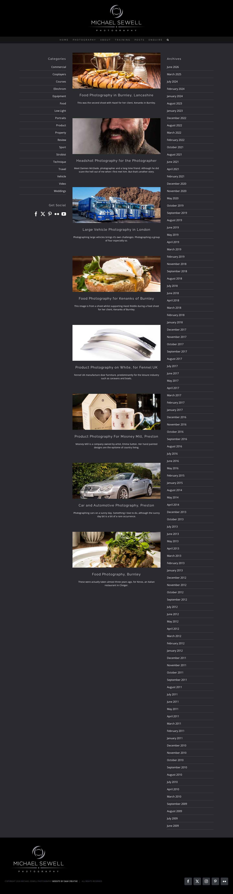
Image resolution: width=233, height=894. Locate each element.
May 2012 (172, 621)
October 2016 (175, 432)
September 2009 (177, 804)
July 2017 (172, 366)
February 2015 (175, 475)
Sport (62, 147)
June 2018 (173, 293)
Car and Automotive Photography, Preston (116, 505)
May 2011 (172, 709)
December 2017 (176, 329)
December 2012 (176, 577)
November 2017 (176, 337)
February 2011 (175, 731)
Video (62, 183)
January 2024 (175, 96)
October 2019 (175, 205)
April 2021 (173, 169)
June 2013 (173, 534)
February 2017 (175, 402)
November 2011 (176, 665)
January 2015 (175, 483)
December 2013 (176, 512)
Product (61, 125)
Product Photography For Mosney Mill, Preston (116, 436)
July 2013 (172, 526)
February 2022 (175, 140)
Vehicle (61, 176)
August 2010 (174, 774)
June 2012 (173, 614)
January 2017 (175, 410)
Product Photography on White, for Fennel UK (116, 367)
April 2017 (173, 388)
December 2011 (176, 658)
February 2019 (175, 256)
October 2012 (175, 592)
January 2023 (175, 111)
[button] (168, 40)
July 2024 (172, 81)
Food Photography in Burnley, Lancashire (117, 95)
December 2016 (176, 417)
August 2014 (174, 490)
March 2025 (174, 74)
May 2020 (172, 198)
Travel (62, 169)
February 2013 (175, 563)
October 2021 (175, 147)
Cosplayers (59, 74)
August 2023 (174, 103)
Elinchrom (60, 89)
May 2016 (172, 468)
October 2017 (175, 344)
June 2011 (173, 701)
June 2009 (173, 826)
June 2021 (173, 162)
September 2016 (177, 439)
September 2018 (177, 271)
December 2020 (176, 183)
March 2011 (174, 723)
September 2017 (177, 351)
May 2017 (172, 380)
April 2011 (173, 716)
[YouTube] (63, 214)
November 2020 (176, 191)
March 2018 (174, 308)
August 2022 (174, 125)
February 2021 (175, 176)
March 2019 (174, 249)
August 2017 (174, 359)
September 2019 (177, 213)
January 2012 (175, 650)
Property (60, 132)
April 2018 (173, 300)
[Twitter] (43, 214)
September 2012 (177, 599)
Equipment (59, 96)
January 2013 (175, 570)
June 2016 (173, 461)
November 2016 (176, 424)
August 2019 (174, 220)
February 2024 (175, 89)
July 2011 (172, 694)
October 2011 (175, 672)
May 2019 (172, 235)
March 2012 (174, 636)
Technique (59, 162)
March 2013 (174, 556)
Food (63, 103)
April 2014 (173, 505)
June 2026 (173, 67)
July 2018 (172, 286)
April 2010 (173, 789)
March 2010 (174, 796)
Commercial (58, 67)
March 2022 (174, 132)
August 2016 (174, 446)
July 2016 (172, 453)
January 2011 (175, 738)
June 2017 (173, 373)
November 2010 (176, 753)
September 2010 (177, 767)
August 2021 (174, 154)
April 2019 (173, 242)
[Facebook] (36, 214)
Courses (61, 81)
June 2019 (173, 227)
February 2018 (175, 315)
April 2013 (173, 548)
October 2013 (175, 519)
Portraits (60, 118)
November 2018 (176, 264)
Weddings (60, 191)
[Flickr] (57, 214)
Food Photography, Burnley (116, 574)
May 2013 (172, 541)
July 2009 (172, 818)
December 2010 (176, 745)
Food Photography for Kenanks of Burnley (116, 298)
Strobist (61, 154)
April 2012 (173, 629)
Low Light (60, 111)
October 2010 (175, 760)
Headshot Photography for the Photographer (116, 161)
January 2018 (175, 322)
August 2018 (174, 278)
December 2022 (176, 118)
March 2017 (174, 395)
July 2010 (172, 782)
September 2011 (177, 680)
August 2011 (174, 687)
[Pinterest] (50, 214)
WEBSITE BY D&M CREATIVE (65, 881)
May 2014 (172, 497)
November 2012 (176, 585)
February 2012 (175, 643)
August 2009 (174, 811)
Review (62, 140)
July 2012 (172, 607)
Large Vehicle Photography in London (116, 230)
